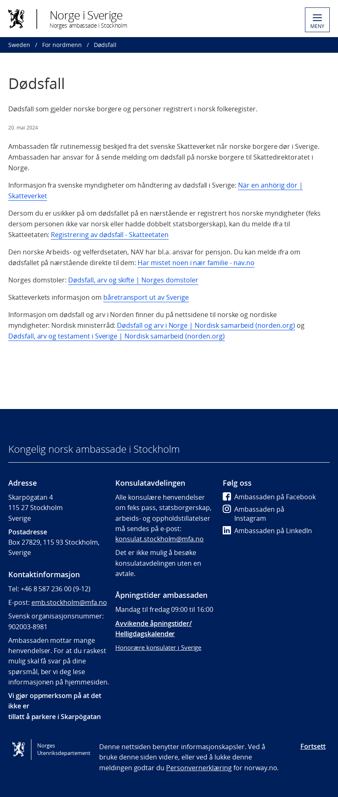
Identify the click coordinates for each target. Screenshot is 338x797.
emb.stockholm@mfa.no (69, 602)
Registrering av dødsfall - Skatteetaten (109, 234)
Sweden (19, 45)
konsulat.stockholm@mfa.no (159, 538)
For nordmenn (62, 45)
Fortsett (313, 746)
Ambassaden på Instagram (253, 514)
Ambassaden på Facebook (269, 496)
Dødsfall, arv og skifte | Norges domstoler (133, 279)
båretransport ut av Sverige (146, 297)
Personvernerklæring (199, 767)
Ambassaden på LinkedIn (267, 530)
